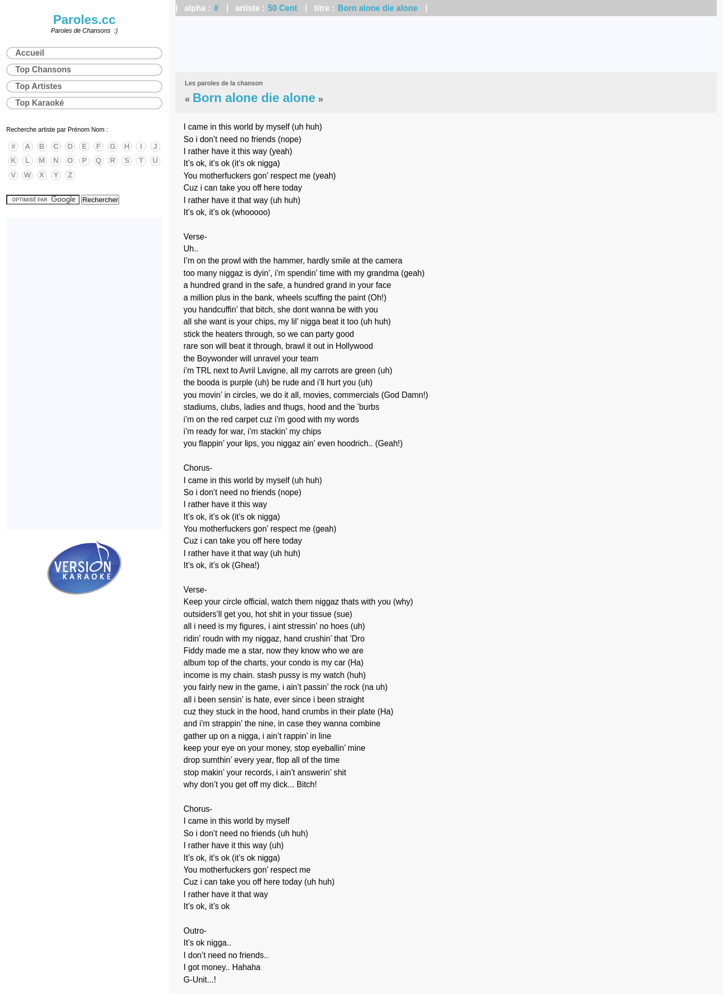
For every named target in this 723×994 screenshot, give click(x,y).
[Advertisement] (446, 44)
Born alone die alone (377, 8)
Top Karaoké (40, 102)
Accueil (30, 52)
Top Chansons (43, 69)
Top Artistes (39, 86)
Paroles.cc (84, 19)
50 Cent (282, 8)
